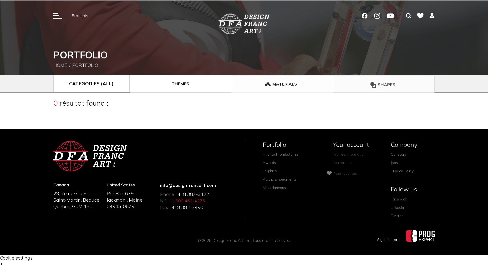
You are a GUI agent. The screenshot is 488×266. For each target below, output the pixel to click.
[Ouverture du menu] (57, 15)
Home (60, 66)
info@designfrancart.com (188, 185)
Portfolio (85, 66)
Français (80, 15)
